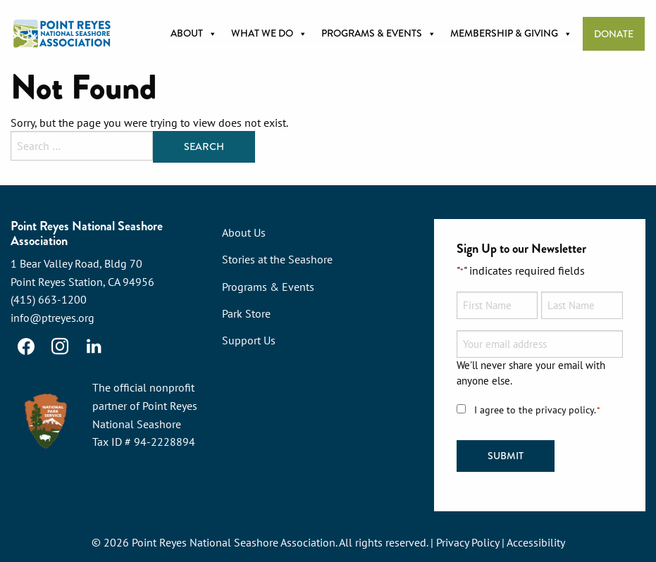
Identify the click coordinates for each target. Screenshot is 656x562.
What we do (269, 34)
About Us (244, 232)
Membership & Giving (511, 34)
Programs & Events (378, 34)
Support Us (249, 340)
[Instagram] (59, 346)
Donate (613, 34)
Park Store (246, 313)
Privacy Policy (467, 542)
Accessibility (536, 542)
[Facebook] (26, 346)
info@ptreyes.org (52, 318)
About (194, 34)
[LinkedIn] (93, 346)
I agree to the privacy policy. (537, 410)
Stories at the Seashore (277, 259)
